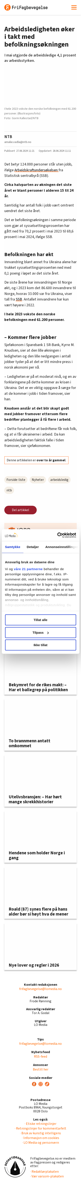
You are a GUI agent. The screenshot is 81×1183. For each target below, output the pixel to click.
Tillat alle (41, 620)
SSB (19, 299)
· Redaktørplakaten (44, 1171)
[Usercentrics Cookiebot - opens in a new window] (57, 535)
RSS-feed (40, 1056)
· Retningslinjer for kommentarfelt (40, 1128)
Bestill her (40, 1069)
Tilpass (41, 632)
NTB (8, 137)
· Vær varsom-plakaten (47, 1176)
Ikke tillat (40, 645)
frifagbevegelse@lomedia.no (40, 989)
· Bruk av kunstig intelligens (40, 1133)
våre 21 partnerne (28, 569)
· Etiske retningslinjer (40, 1123)
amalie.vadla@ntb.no (17, 142)
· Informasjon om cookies (40, 1138)
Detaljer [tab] (33, 547)
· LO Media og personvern (40, 1142)
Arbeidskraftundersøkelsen (36, 170)
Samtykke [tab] (12, 547)
